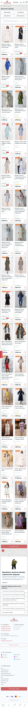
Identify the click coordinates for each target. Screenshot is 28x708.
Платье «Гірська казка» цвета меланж (7, 438)
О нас (2, 667)
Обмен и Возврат (4, 671)
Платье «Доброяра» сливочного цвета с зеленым (7, 501)
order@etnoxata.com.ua (6, 640)
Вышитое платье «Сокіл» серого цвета (20, 275)
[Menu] (1, 2)
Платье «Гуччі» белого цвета (7, 469)
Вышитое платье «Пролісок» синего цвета (6, 210)
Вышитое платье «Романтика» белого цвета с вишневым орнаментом (20, 211)
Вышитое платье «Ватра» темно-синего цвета (20, 46)
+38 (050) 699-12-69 (5, 626)
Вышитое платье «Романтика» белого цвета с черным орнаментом (7, 245)
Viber (16, 657)
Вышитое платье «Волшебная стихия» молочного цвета (7, 110)
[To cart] (12, 54)
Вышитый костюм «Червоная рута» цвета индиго (19, 311)
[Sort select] (11, 21)
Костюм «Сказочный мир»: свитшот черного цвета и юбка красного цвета (7, 376)
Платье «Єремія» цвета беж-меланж (19, 374)
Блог (2, 676)
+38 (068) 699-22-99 (5, 630)
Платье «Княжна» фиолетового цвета (20, 531)
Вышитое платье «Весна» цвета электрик (6, 78)
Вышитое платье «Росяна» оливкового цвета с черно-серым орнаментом (7, 277)
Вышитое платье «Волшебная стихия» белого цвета (20, 78)
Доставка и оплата (5, 669)
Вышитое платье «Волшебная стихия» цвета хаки (20, 110)
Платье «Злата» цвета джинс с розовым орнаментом (20, 501)
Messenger (17, 659)
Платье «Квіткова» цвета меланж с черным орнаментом (7, 532)
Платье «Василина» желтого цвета (6, 407)
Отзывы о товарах (5, 678)
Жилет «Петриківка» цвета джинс (20, 342)
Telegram (17, 654)
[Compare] (12, 30)
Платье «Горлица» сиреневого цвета (19, 438)
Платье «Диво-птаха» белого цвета (20, 469)
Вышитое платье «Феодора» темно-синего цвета (6, 311)
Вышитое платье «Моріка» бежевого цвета (6, 177)
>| (19, 554)
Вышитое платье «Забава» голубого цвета (6, 143)
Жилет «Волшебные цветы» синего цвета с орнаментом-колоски (7, 343)
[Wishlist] (12, 28)
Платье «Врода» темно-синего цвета (20, 407)
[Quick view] (12, 26)
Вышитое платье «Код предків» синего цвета (20, 142)
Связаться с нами (4, 680)
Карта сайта (3, 682)
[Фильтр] (1, 354)
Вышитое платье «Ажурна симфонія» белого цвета (7, 46)
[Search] (23, 2)
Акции (2, 684)
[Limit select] (23, 21)
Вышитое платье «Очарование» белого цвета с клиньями (20, 177)
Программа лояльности (6, 673)
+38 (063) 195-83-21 (5, 628)
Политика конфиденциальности (7, 675)
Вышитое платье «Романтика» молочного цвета (19, 244)
